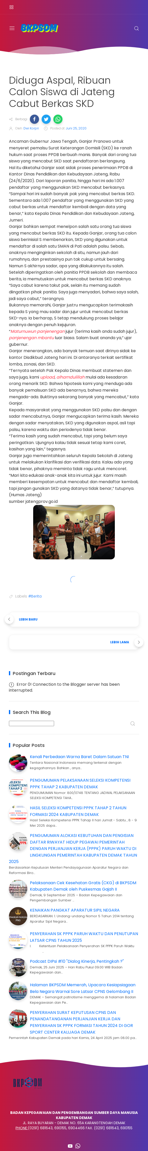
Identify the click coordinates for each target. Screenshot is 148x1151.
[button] (34, 119)
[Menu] (11, 7)
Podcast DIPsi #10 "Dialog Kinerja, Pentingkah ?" (77, 961)
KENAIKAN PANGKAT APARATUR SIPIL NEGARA (75, 910)
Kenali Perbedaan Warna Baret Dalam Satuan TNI (79, 757)
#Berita (35, 596)
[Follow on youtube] (70, 1145)
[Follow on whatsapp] (77, 1145)
